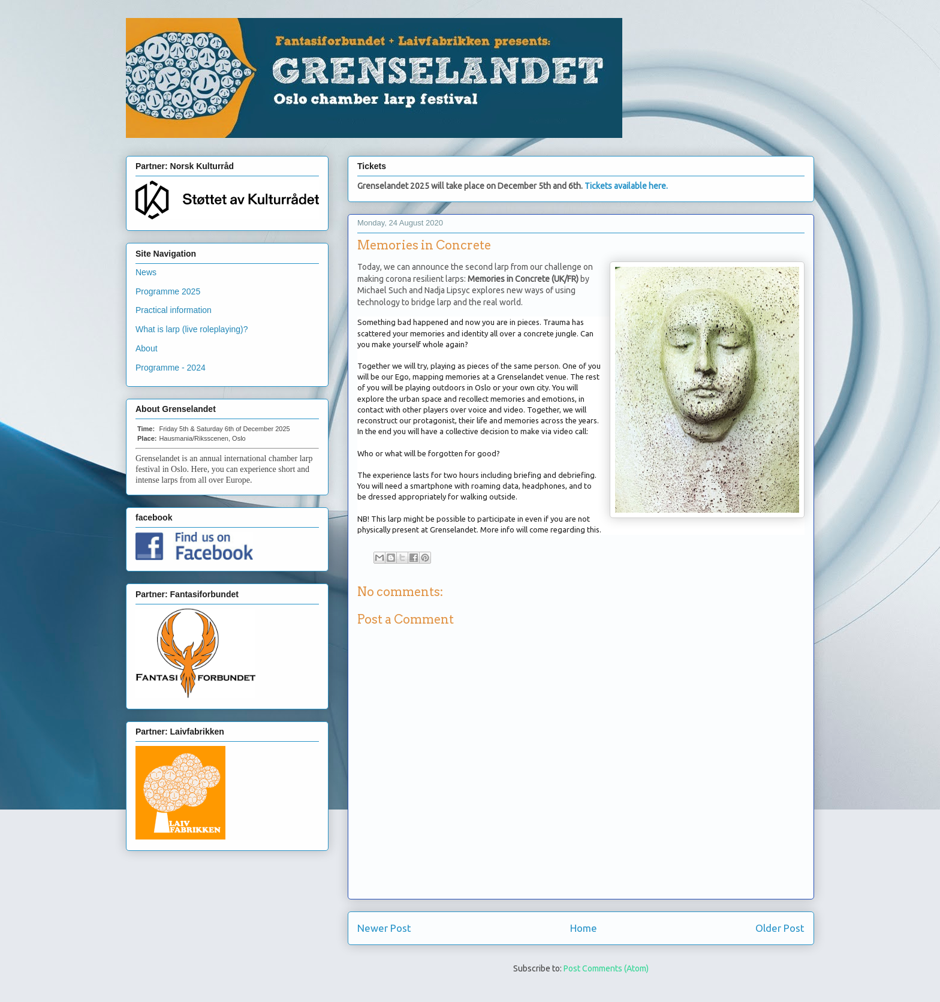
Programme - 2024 (170, 367)
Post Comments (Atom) (606, 968)
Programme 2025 (167, 291)
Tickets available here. (626, 186)
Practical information (173, 310)
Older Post (780, 928)
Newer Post (384, 928)
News (145, 272)
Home (583, 928)
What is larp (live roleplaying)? (191, 329)
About (146, 348)
